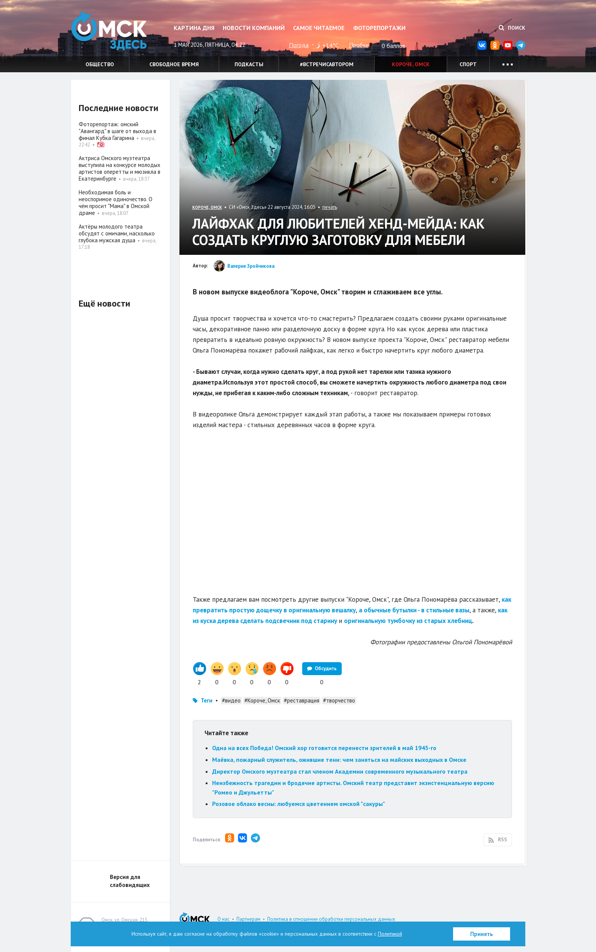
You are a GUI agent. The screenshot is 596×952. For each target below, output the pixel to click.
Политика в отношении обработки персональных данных (331, 919)
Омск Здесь (109, 31)
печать (329, 207)
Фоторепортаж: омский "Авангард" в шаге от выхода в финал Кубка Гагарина (117, 131)
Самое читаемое (318, 28)
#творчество (339, 700)
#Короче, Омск (262, 700)
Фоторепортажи (379, 28)
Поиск (512, 27)
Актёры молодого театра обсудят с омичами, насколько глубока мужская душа (117, 233)
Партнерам (248, 919)
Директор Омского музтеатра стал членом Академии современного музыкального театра (340, 771)
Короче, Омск (411, 64)
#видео (231, 700)
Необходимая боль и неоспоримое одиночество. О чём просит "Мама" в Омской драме (115, 202)
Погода (299, 45)
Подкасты (249, 64)
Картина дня (194, 28)
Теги (206, 700)
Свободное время (174, 64)
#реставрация (301, 700)
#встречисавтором (326, 64)
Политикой (390, 933)
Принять (481, 934)
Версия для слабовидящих (130, 880)
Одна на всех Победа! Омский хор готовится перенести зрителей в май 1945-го (324, 748)
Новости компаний (254, 28)
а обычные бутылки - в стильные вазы (414, 610)
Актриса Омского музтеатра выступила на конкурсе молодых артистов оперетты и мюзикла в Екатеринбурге (119, 168)
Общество (100, 64)
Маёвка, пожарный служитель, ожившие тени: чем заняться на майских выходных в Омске (339, 759)
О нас (223, 919)
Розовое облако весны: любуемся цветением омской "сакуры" (298, 803)
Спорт (468, 64)
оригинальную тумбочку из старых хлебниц (408, 621)
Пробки (359, 45)
